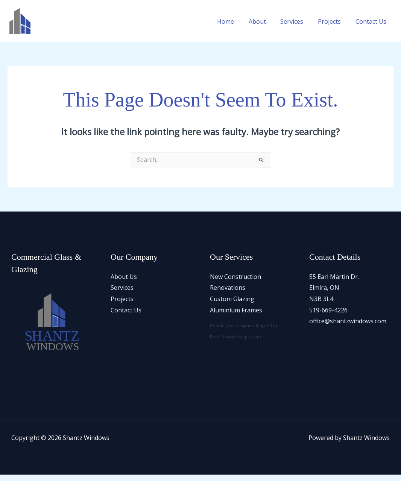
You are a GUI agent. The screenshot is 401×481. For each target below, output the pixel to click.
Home (236, 28)
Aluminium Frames (236, 316)
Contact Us (372, 28)
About (266, 28)
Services (298, 28)
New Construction (235, 283)
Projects (333, 28)
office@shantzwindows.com (347, 327)
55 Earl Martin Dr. (334, 283)
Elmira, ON (324, 294)
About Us (124, 283)
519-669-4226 (328, 316)
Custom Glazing (232, 305)
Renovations (227, 294)
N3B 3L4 (321, 305)
